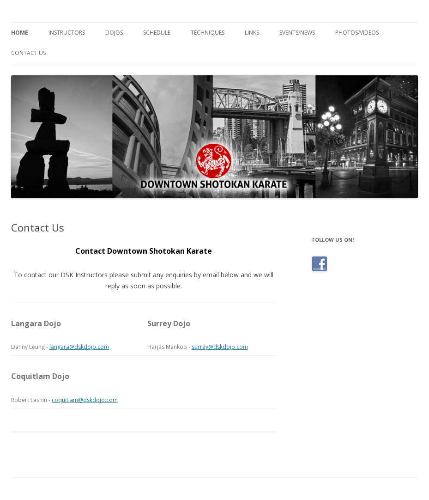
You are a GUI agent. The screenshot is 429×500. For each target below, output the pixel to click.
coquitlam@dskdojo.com (85, 400)
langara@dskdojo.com (79, 347)
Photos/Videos (357, 33)
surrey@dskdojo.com (220, 347)
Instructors (66, 33)
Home (19, 33)
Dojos (114, 33)
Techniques (207, 33)
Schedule (156, 33)
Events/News (297, 33)
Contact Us (28, 53)
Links (252, 33)
